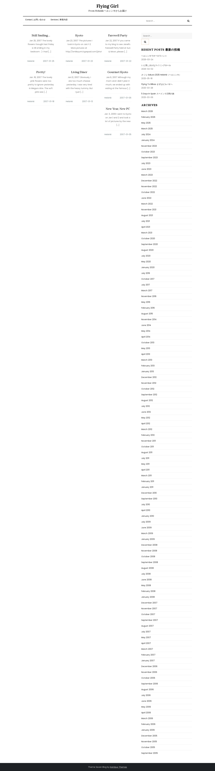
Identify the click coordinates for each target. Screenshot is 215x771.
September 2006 (149, 683)
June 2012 (146, 412)
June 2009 (146, 527)
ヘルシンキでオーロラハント (154, 55)
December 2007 (149, 602)
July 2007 (146, 631)
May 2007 (146, 637)
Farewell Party (117, 35)
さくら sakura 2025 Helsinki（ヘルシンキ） (161, 74)
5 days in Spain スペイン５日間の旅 (157, 93)
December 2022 (149, 180)
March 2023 (147, 174)
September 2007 (149, 620)
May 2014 (145, 331)
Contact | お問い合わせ (35, 19)
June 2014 (146, 325)
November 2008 (149, 550)
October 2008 (148, 556)
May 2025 (146, 122)
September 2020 (149, 244)
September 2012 (149, 394)
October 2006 (148, 678)
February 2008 (148, 591)
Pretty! (40, 72)
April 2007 (146, 643)
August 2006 (147, 689)
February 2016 (148, 307)
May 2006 (146, 706)
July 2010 (145, 504)
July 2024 (146, 134)
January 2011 (147, 487)
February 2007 (148, 654)
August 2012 (147, 400)
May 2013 (145, 348)
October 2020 (148, 238)
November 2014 (149, 319)
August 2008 (147, 568)
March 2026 (147, 111)
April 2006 (146, 712)
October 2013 (147, 342)
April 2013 (145, 354)
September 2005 (149, 753)
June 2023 (146, 169)
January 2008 (148, 597)
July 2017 (145, 284)
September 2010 (149, 498)
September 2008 (149, 562)
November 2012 (148, 383)
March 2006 (147, 718)
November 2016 (148, 296)
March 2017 (146, 290)
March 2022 (147, 203)
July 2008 (146, 573)
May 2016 (145, 302)
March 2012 (146, 429)
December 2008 (149, 545)
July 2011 (145, 458)
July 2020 (145, 255)
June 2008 (146, 579)
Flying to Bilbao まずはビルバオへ (157, 84)
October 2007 (148, 614)
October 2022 (148, 192)
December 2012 (149, 377)
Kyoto (79, 35)
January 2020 (148, 267)
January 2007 (148, 660)
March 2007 (147, 649)
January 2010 (147, 516)
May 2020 (146, 261)
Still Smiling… (41, 35)
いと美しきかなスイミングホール (156, 65)
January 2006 (148, 730)
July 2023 (145, 163)
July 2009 (146, 521)
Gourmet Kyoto (118, 72)
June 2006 (146, 701)
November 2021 (148, 209)
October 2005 (148, 747)
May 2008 (146, 585)
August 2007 (147, 625)
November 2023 (149, 146)
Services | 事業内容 (59, 19)
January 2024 (148, 140)
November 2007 (149, 608)
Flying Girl (107, 6)
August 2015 (147, 313)
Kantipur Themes (118, 767)
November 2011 (148, 440)
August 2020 (147, 250)
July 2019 (145, 273)
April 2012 (145, 423)
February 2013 (148, 365)
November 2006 (149, 672)
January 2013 (147, 371)
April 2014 (145, 336)
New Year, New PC (118, 108)
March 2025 (147, 128)
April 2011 (145, 469)
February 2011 (147, 481)
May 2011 (145, 464)
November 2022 (149, 186)
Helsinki (30, 61)
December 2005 (149, 735)
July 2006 (146, 695)
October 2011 (147, 446)
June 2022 (146, 198)
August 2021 (147, 215)
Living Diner (79, 72)
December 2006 (149, 666)
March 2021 (146, 232)
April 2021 (145, 227)
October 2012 (147, 388)
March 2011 (146, 475)
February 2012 (148, 435)
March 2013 (146, 359)
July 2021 (145, 221)
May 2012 (145, 417)
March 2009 (147, 533)
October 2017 (147, 279)
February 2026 (148, 117)
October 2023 (148, 151)
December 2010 (149, 492)
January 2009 (148, 539)
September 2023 (149, 157)
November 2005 (149, 741)
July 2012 (145, 406)
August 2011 (146, 452)
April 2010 (145, 510)
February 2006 (148, 724)
